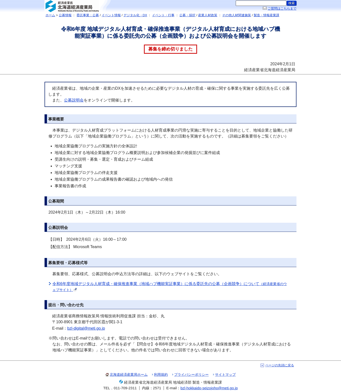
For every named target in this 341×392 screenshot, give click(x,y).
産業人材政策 (207, 15)
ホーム (50, 15)
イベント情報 (111, 15)
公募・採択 (187, 15)
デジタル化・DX (135, 15)
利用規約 (161, 374)
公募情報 (65, 15)
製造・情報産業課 (266, 15)
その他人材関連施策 (236, 15)
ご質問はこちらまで (282, 8)
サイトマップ (225, 374)
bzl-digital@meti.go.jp (86, 328)
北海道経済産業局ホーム (129, 374)
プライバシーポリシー (191, 374)
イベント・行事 (163, 15)
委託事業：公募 (88, 15)
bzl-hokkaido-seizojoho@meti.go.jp (209, 388)
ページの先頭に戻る (279, 365)
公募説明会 (74, 100)
